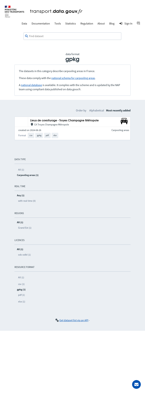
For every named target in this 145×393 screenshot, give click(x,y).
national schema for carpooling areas (73, 78)
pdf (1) (21, 294)
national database (31, 85)
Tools (57, 23)
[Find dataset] (72, 36)
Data (24, 23)
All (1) (21, 169)
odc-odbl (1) (24, 254)
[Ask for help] (136, 384)
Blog (111, 23)
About (101, 23)
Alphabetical (96, 110)
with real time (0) (27, 200)
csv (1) (21, 284)
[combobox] (72, 36)
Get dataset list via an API (73, 320)
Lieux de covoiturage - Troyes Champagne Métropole (64, 120)
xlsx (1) (21, 301)
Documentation (41, 23)
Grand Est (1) (24, 227)
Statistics (70, 23)
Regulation (86, 23)
